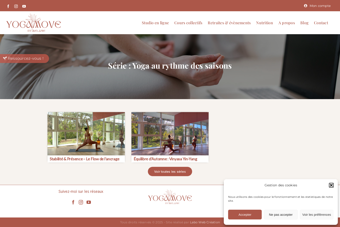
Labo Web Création (205, 222)
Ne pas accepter (281, 214)
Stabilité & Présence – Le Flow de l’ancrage (84, 158)
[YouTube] (89, 202)
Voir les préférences (316, 214)
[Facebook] (73, 202)
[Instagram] (81, 202)
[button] (331, 185)
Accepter (245, 214)
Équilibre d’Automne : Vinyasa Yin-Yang (165, 158)
